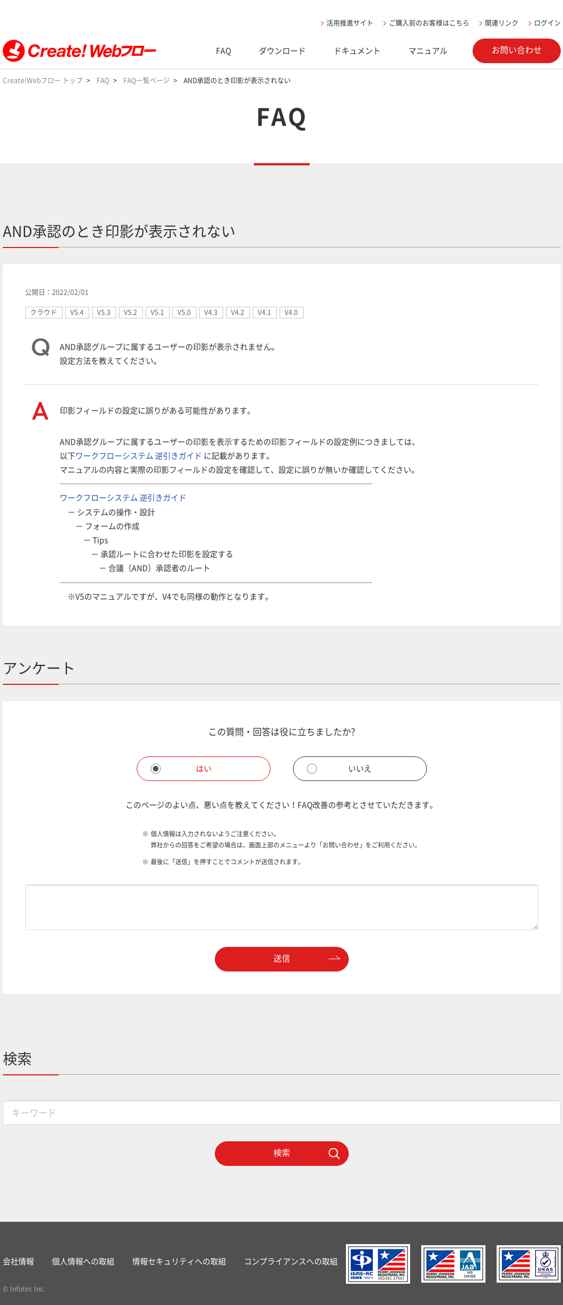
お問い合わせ (517, 50)
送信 (281, 958)
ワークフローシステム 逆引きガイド (138, 455)
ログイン (547, 23)
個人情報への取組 (83, 1260)
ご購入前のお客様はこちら (429, 23)
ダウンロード (282, 50)
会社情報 (18, 1260)
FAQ (223, 50)
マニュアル (427, 50)
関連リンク (501, 23)
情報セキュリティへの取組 (179, 1260)
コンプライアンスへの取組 (291, 1260)
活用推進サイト (349, 23)
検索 (281, 1152)
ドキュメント (357, 50)
